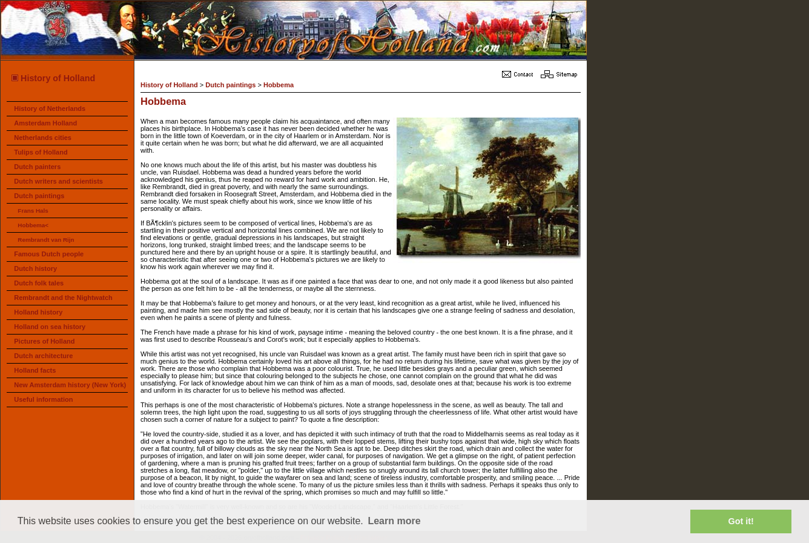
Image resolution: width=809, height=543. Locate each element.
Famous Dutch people (49, 254)
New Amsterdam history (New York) (70, 384)
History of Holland (52, 78)
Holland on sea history (49, 326)
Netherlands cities (42, 137)
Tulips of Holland (40, 152)
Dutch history (35, 268)
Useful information (43, 399)
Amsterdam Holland (45, 123)
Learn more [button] (394, 521)
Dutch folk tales (39, 283)
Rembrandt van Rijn (46, 239)
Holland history (38, 312)
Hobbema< (33, 225)
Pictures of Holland (44, 341)
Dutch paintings (39, 195)
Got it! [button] (741, 521)
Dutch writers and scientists (58, 181)
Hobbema (278, 84)
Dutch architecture (43, 355)
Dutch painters (37, 166)
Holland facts (35, 370)
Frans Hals (33, 210)
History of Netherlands (49, 108)
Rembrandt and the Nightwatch (63, 297)
